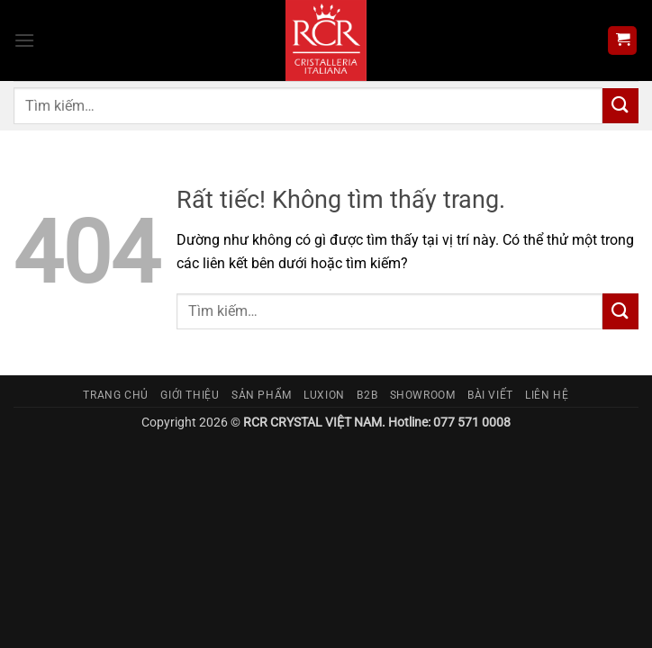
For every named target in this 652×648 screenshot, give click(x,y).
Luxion (324, 395)
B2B (367, 395)
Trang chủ (116, 395)
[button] (24, 40)
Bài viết (490, 395)
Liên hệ (546, 395)
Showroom (423, 395)
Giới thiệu (189, 395)
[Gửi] (620, 105)
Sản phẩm (261, 395)
